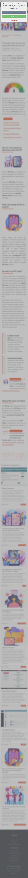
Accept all (14, 16)
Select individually (14, 20)
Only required (14, 12)
